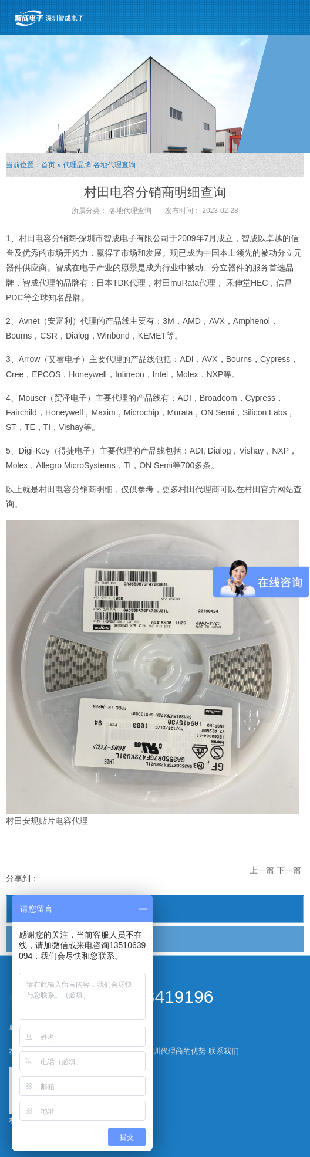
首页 (48, 165)
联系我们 (223, 1051)
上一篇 (262, 870)
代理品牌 (77, 165)
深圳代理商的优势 (175, 1051)
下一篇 (289, 870)
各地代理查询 (114, 165)
